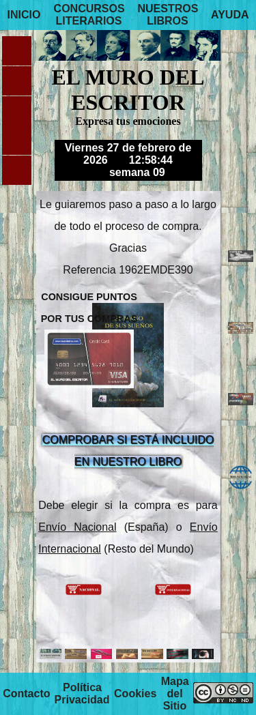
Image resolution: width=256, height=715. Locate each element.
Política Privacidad (82, 693)
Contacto (26, 693)
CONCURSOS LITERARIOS (89, 15)
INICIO (23, 14)
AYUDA (229, 14)
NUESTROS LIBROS (168, 15)
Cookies (135, 693)
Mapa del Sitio (175, 693)
